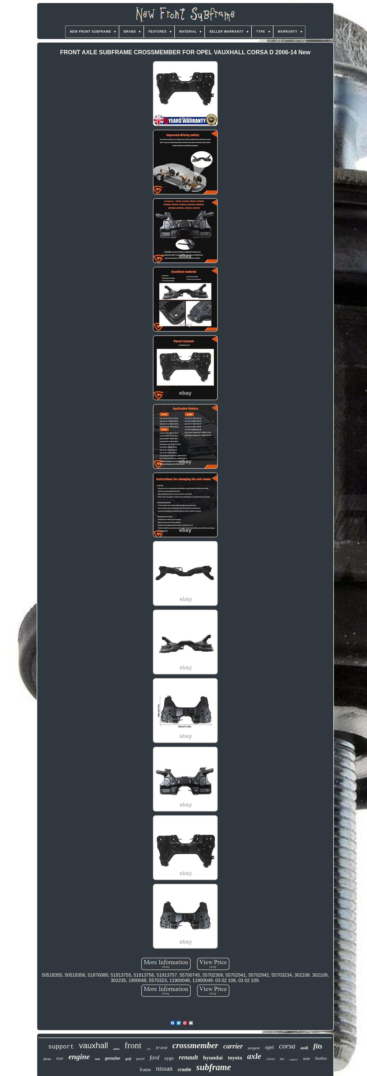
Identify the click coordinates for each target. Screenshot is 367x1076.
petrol (140, 1059)
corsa (287, 1046)
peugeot (254, 1048)
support (61, 1046)
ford (154, 1057)
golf (128, 1059)
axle (254, 1056)
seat (97, 1059)
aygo (169, 1058)
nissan (164, 1068)
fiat (282, 1059)
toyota (235, 1058)
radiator (294, 1059)
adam (116, 1048)
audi (304, 1048)
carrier (233, 1046)
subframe (213, 1067)
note (306, 1058)
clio (149, 1048)
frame (145, 1069)
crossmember (195, 1045)
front (133, 1045)
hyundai (213, 1057)
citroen (270, 1059)
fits (317, 1046)
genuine (112, 1058)
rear (59, 1058)
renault (188, 1057)
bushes (321, 1058)
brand (161, 1048)
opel (269, 1047)
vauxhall (93, 1045)
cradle (184, 1069)
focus (47, 1059)
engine (79, 1056)
